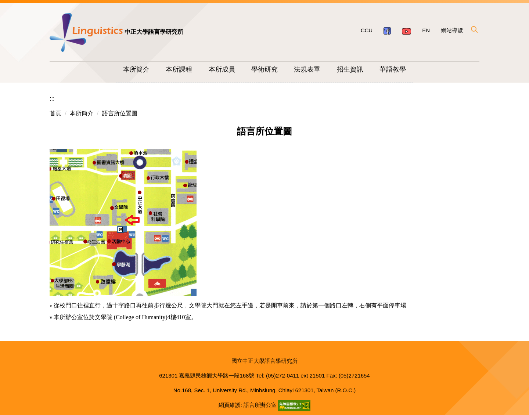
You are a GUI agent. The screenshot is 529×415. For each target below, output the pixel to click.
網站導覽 (452, 30)
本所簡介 (81, 113)
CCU (367, 30)
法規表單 (307, 69)
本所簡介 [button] (136, 69)
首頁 (55, 113)
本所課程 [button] (179, 69)
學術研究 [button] (264, 69)
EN (426, 30)
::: (52, 98)
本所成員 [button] (222, 69)
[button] (473, 29)
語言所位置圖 (119, 113)
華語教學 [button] (392, 69)
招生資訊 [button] (350, 69)
